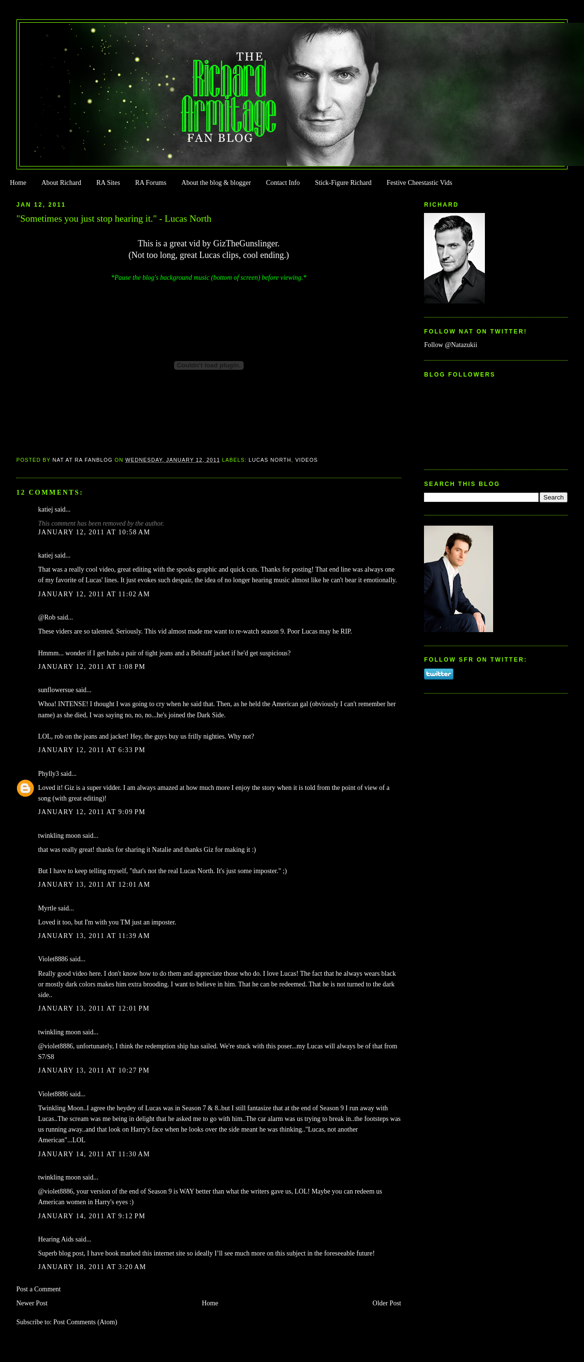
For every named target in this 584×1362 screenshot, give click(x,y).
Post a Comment (38, 1289)
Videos (306, 460)
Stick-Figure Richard (343, 182)
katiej (45, 509)
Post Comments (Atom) (85, 1322)
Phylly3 (48, 773)
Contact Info (283, 182)
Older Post (387, 1303)
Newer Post (32, 1303)
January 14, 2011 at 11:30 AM (94, 1154)
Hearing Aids (56, 1239)
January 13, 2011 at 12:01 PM (94, 1008)
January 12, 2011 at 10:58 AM (94, 532)
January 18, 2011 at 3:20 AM (92, 1267)
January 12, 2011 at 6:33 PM (92, 750)
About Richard (61, 182)
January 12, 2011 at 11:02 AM (94, 594)
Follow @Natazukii (450, 344)
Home (18, 182)
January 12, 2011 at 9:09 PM (92, 812)
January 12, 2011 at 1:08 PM (92, 666)
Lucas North (269, 460)
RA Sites (108, 182)
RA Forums (151, 182)
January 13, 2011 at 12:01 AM (94, 884)
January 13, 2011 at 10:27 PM (94, 1070)
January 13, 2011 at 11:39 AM (94, 935)
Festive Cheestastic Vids (420, 182)
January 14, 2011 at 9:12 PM (92, 1216)
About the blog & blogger (216, 182)
